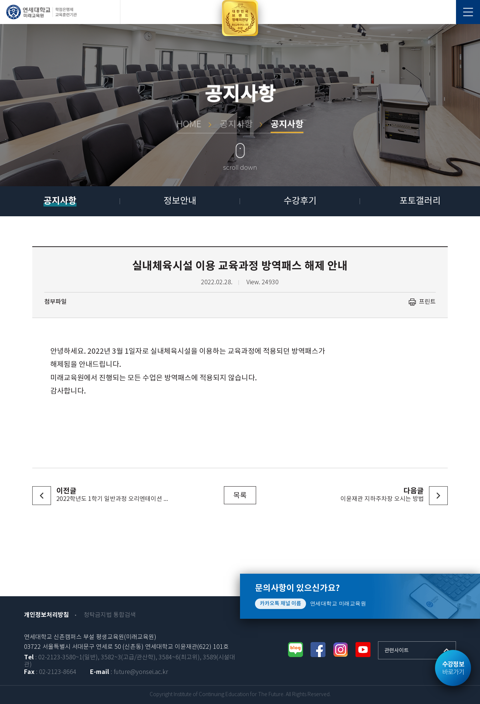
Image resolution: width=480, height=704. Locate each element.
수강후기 (300, 201)
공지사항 (60, 201)
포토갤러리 (420, 201)
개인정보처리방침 (46, 615)
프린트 (427, 301)
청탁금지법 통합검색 (110, 615)
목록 (240, 495)
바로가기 (453, 668)
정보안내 (180, 201)
